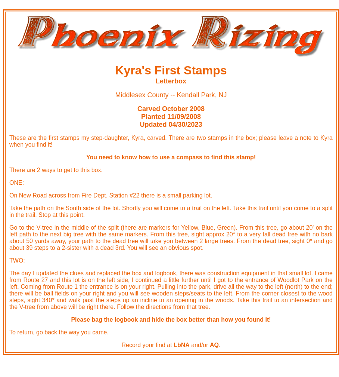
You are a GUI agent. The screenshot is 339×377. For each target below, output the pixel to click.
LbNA (182, 345)
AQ (214, 345)
